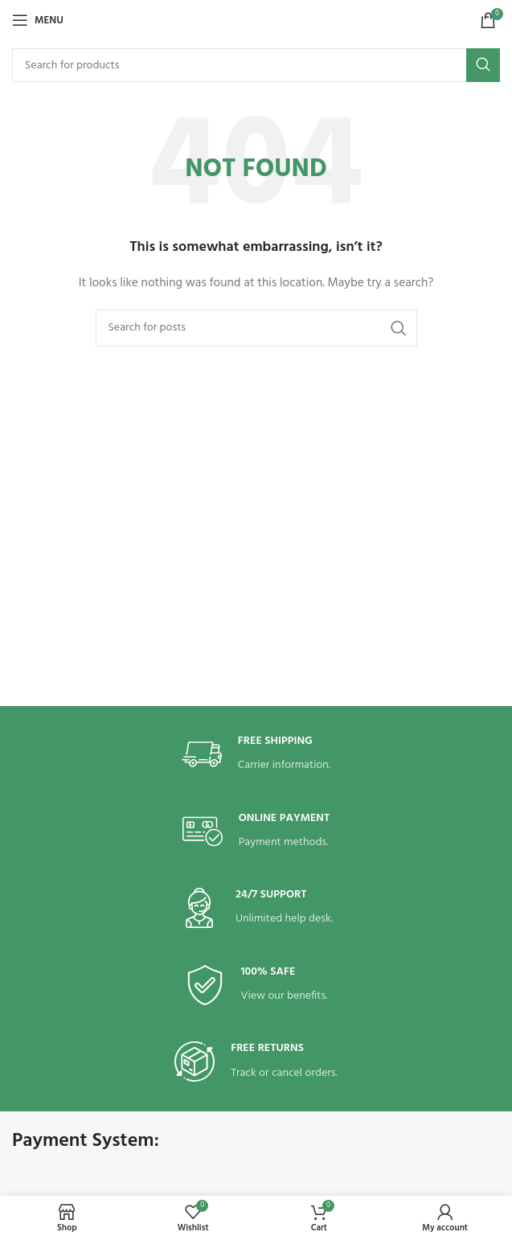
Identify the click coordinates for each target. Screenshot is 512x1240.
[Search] (256, 65)
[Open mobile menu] (38, 20)
